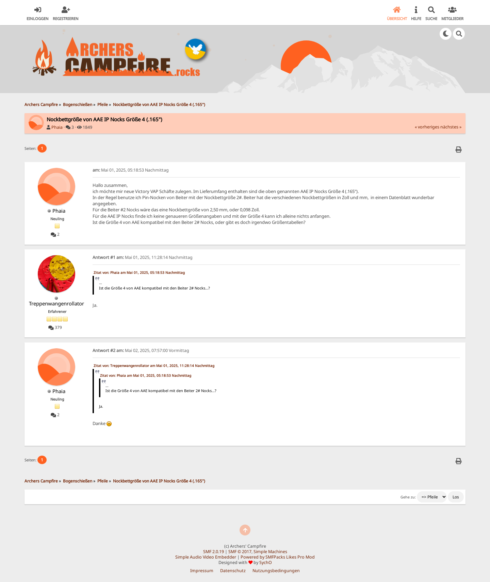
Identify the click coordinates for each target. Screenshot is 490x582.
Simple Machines (270, 551)
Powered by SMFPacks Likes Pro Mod (278, 557)
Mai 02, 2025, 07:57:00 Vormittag (141, 350)
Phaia (57, 127)
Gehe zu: (408, 497)
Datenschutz (233, 571)
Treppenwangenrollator (56, 303)
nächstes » (450, 127)
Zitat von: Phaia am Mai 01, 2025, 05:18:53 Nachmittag (139, 272)
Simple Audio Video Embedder (205, 557)
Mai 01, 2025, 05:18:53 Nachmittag (131, 170)
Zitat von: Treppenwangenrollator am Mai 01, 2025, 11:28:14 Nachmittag (154, 365)
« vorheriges (427, 127)
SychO (265, 562)
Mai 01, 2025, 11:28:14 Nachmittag (143, 257)
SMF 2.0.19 (213, 551)
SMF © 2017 (239, 551)
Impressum (201, 571)
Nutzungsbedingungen (276, 571)
